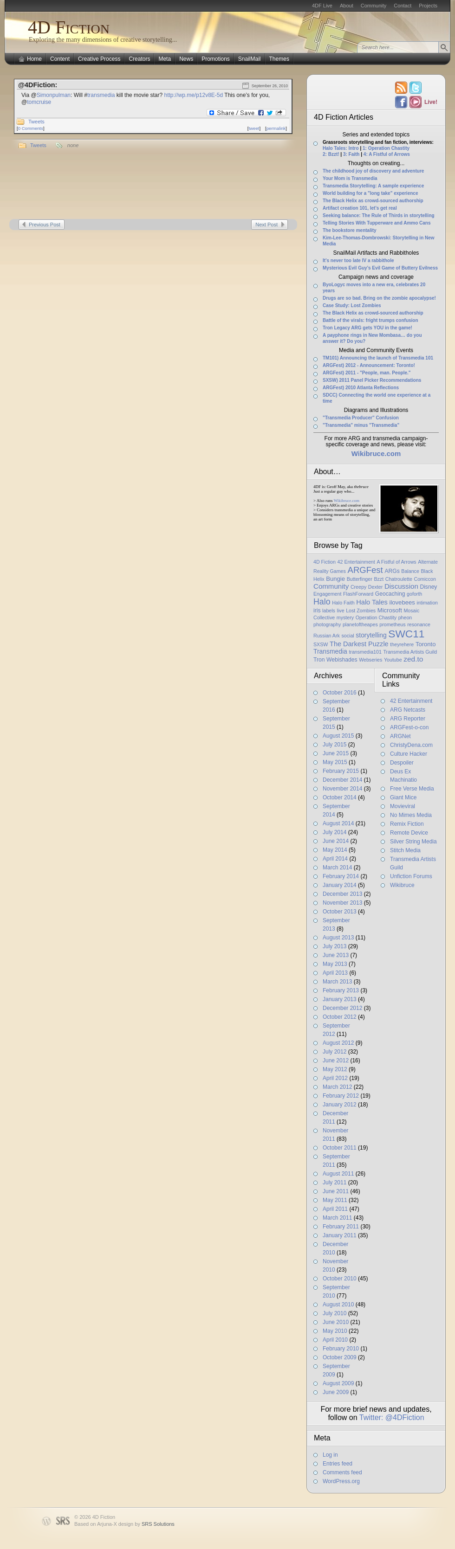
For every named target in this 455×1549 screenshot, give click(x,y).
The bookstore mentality (350, 230)
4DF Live (322, 5)
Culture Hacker (408, 754)
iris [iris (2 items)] (316, 610)
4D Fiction (69, 27)
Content (60, 59)
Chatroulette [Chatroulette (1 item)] (398, 579)
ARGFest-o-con (409, 727)
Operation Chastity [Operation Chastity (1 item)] (376, 617)
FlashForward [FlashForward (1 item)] (358, 594)
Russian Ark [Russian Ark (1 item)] (326, 635)
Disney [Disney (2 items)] (428, 587)
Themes (279, 59)
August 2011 (338, 1173)
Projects (428, 5)
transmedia (101, 95)
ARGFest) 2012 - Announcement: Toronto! (369, 365)
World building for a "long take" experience (370, 193)
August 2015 (338, 736)
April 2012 (335, 1078)
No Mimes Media (411, 815)
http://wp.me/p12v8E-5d (193, 95)
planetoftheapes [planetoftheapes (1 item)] (360, 624)
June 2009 (336, 1392)
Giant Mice (403, 797)
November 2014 (342, 788)
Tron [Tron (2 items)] (319, 659)
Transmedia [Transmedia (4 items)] (330, 651)
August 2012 (338, 1043)
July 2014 (334, 832)
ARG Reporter (407, 718)
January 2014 (340, 885)
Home (34, 59)
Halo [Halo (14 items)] (322, 601)
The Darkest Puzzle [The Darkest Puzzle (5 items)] (359, 644)
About (346, 5)
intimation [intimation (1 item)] (427, 602)
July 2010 (334, 1313)
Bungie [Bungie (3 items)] (335, 578)
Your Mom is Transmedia (350, 178)
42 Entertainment (411, 701)
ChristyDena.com (411, 745)
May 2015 (335, 762)
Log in (330, 1455)
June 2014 (336, 841)
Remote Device (409, 832)
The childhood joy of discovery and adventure (373, 171)
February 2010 (341, 1348)
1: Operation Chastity (386, 148)
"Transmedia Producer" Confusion (361, 417)
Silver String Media (413, 841)
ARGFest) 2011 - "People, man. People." (367, 372)
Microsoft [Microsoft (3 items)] (389, 610)
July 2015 (334, 744)
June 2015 (336, 753)
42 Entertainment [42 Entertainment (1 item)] (356, 562)
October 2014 (340, 797)
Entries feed (337, 1463)
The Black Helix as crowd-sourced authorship (373, 200)
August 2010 (338, 1304)
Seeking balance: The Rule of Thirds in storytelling (379, 215)
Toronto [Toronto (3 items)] (426, 644)
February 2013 (341, 990)
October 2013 (340, 911)
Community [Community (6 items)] (331, 586)
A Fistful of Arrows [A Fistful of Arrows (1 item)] (396, 562)
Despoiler (402, 762)
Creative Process (99, 59)
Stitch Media (405, 850)
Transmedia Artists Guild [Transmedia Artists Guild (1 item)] (410, 652)
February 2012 (341, 1096)
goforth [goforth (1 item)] (414, 594)
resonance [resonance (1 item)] (418, 624)
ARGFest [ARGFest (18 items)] (365, 570)
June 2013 (336, 955)
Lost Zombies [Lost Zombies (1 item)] (361, 610)
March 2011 (337, 1218)
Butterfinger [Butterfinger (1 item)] (359, 579)
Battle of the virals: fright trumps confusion (370, 320)
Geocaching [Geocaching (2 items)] (390, 594)
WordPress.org (341, 1481)
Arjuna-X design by (136, 1524)
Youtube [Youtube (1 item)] (393, 659)
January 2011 (340, 1235)
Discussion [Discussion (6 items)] (401, 586)
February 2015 (341, 771)
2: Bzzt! (331, 154)
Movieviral (402, 806)
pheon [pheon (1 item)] (405, 617)
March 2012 (337, 1087)
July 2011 (334, 1182)
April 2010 (335, 1340)
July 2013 (334, 946)
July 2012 (334, 1051)
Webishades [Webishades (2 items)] (341, 659)
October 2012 (340, 1017)
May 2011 (335, 1200)
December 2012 (342, 1008)
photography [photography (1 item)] (327, 624)
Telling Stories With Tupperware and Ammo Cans (377, 222)
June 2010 (336, 1322)
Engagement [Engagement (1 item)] (327, 594)
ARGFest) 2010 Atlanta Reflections (361, 387)
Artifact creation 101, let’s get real (360, 208)
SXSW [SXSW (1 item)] (320, 644)
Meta (164, 59)
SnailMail (249, 59)
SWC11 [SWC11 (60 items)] (406, 634)
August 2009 (338, 1383)
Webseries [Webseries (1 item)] (370, 659)
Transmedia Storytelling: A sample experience (373, 185)
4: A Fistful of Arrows (387, 154)
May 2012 (335, 1069)
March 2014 (337, 867)
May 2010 (335, 1331)
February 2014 (341, 876)
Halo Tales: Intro (341, 148)
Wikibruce (402, 885)
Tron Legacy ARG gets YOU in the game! (367, 327)
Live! (430, 102)
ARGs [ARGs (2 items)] (391, 571)
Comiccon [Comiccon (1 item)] (425, 579)
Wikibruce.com (346, 500)
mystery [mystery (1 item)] (345, 617)
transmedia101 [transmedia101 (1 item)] (365, 652)
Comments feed (342, 1472)
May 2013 (335, 964)
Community (374, 5)
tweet (253, 128)
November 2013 (342, 903)
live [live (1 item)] (340, 610)
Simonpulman (54, 95)
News (186, 59)
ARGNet (400, 736)
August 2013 (338, 937)
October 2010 (340, 1278)
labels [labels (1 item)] (328, 610)
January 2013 (340, 999)
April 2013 (335, 973)
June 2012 (336, 1060)
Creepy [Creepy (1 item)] (358, 587)
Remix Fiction (407, 824)
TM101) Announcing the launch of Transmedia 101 (378, 357)
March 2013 (337, 981)
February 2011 (341, 1226)
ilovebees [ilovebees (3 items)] (402, 602)
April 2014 (335, 858)
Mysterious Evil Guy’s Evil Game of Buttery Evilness (380, 267)
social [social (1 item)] (347, 635)
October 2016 (340, 692)
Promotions (216, 59)
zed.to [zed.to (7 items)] (413, 659)
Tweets (36, 121)
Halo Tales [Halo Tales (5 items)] (372, 602)
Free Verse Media (412, 788)
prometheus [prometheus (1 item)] (392, 624)
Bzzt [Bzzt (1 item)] (379, 579)
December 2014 (342, 780)
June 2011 (336, 1191)
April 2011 (335, 1209)
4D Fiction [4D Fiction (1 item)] (324, 562)
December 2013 (342, 894)
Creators (139, 59)
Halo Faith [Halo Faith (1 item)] (343, 602)
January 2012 (340, 1104)
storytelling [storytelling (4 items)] (371, 635)
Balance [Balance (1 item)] (410, 571)
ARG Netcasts (407, 710)
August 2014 (338, 823)
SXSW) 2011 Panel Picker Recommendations (372, 380)
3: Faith (351, 154)
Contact (402, 5)
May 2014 (335, 850)
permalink (276, 128)
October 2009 (340, 1357)
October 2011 (340, 1147)
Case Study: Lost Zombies (352, 305)
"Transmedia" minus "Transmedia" (361, 425)
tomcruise (39, 102)
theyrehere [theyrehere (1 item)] (402, 644)
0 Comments (30, 128)
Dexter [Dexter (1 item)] (375, 587)
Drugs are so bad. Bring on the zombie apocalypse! (379, 298)
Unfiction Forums (411, 876)
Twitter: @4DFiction (391, 1417)
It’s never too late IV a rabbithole (358, 260)
